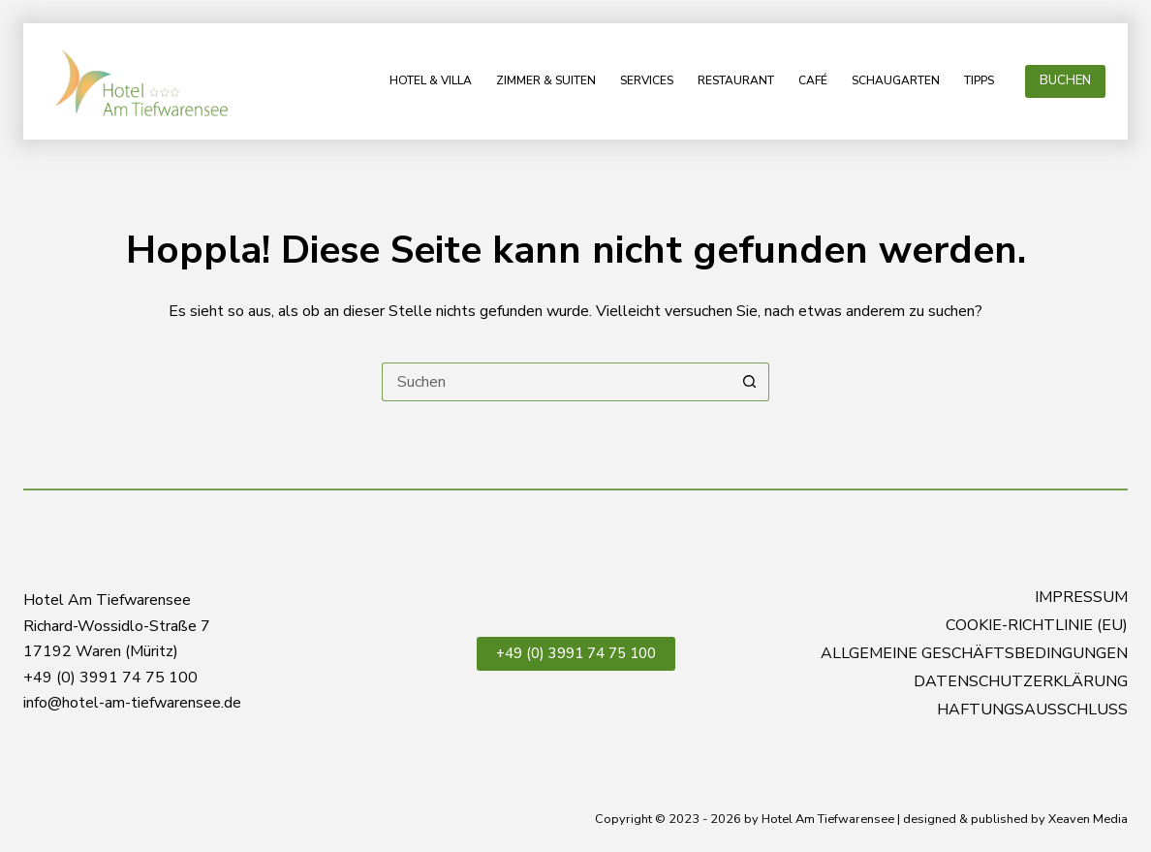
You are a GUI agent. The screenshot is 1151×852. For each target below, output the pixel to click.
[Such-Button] (750, 382)
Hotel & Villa (430, 80)
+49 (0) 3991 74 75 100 (576, 653)
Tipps (979, 80)
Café (812, 80)
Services (646, 80)
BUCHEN (1065, 80)
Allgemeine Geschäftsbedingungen (974, 654)
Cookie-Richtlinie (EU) (1037, 625)
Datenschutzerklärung (1021, 682)
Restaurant (736, 80)
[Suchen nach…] (556, 382)
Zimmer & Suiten (546, 80)
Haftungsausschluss (1032, 710)
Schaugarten (896, 80)
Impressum (1081, 597)
